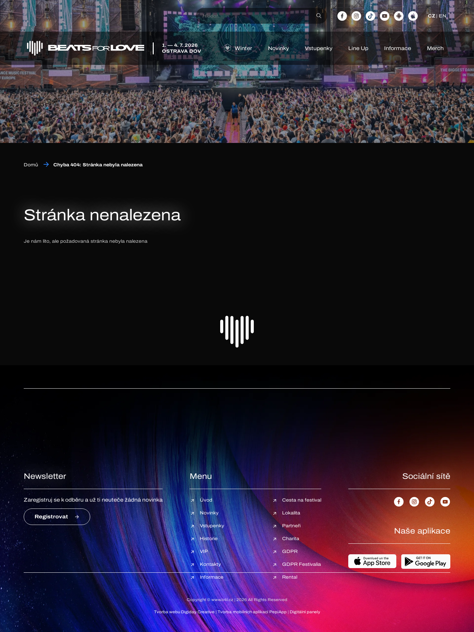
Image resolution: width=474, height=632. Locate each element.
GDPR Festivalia (301, 564)
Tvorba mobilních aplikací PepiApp (252, 612)
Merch (435, 48)
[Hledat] (318, 15)
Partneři (291, 525)
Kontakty (210, 564)
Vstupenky (318, 48)
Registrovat (51, 516)
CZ (431, 16)
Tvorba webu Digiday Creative (184, 612)
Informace (397, 48)
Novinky (278, 48)
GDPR (290, 551)
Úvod (206, 500)
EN (442, 16)
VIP (204, 551)
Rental (289, 577)
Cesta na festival (301, 500)
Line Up (358, 48)
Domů (31, 164)
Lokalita (291, 512)
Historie (209, 538)
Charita (290, 538)
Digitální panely (305, 612)
